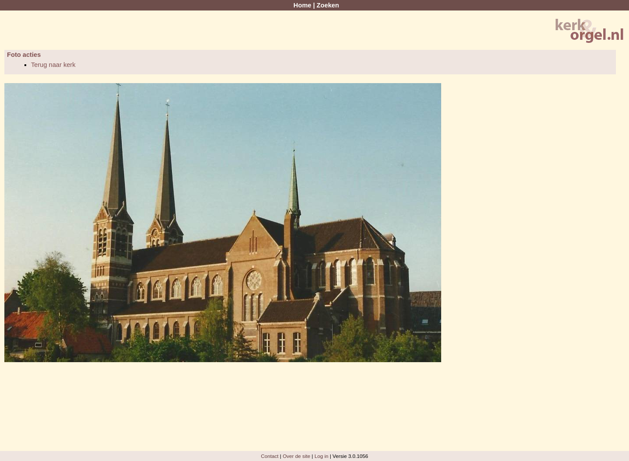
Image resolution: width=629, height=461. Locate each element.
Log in (321, 456)
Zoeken (328, 5)
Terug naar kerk (53, 64)
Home (302, 5)
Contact (269, 456)
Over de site (296, 456)
